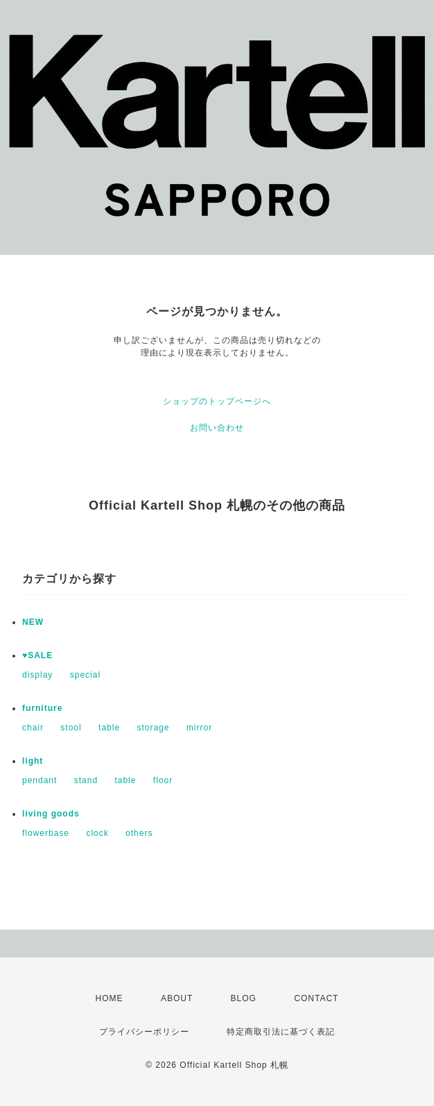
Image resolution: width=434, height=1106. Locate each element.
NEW (33, 622)
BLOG (244, 998)
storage (153, 727)
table (109, 727)
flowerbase (45, 833)
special (85, 675)
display (37, 675)
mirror (199, 727)
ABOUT (177, 998)
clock (97, 833)
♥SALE (37, 655)
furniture (42, 708)
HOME (109, 998)
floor (163, 780)
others (139, 833)
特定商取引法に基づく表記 (281, 1032)
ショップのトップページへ (217, 401)
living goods (51, 814)
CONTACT (316, 998)
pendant (39, 780)
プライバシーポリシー (144, 1032)
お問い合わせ (217, 428)
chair (33, 727)
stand (86, 780)
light (32, 761)
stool (70, 727)
